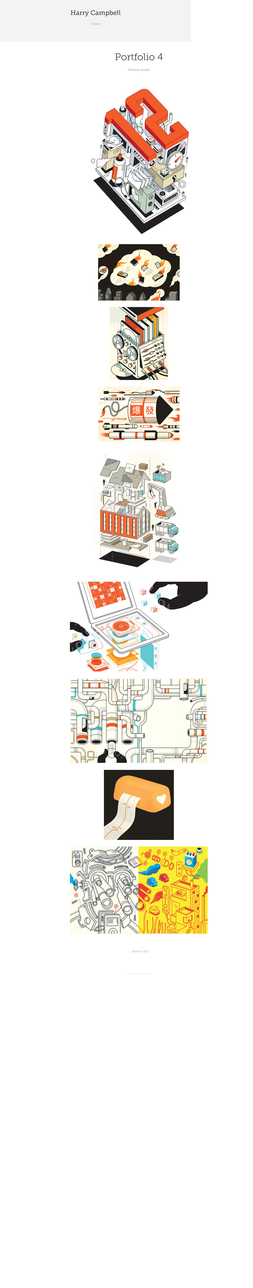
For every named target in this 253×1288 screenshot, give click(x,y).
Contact (95, 23)
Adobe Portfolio (144, 974)
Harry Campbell (95, 12)
